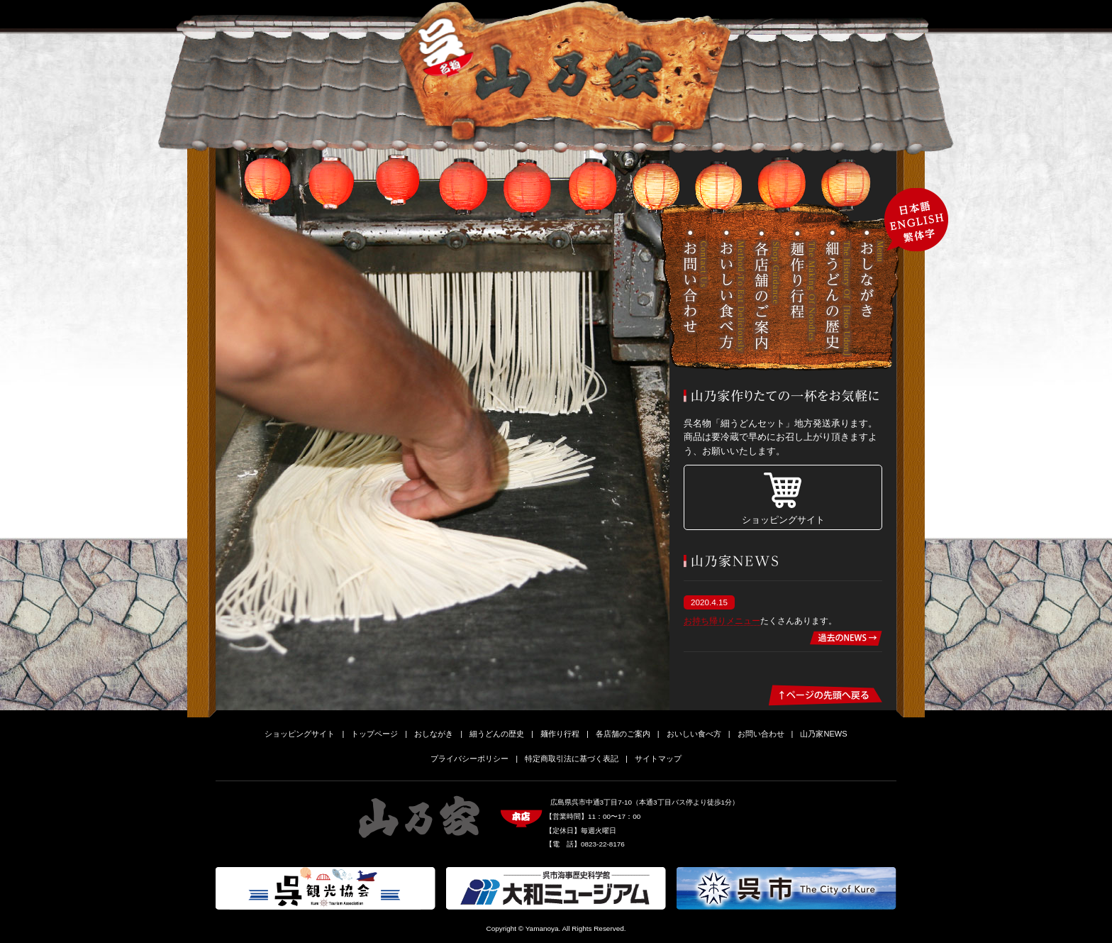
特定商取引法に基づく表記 (571, 758)
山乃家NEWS (823, 733)
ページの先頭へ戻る (826, 695)
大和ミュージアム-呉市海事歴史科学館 (556, 888)
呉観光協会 (325, 888)
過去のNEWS (846, 638)
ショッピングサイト (783, 519)
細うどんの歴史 (838, 293)
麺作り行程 (802, 293)
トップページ (374, 733)
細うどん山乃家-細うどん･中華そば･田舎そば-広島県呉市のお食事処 (565, 72)
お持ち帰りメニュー (722, 620)
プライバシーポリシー (469, 758)
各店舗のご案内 (767, 293)
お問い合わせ (696, 293)
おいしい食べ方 (732, 293)
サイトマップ (658, 758)
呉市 (786, 888)
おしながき (873, 293)
